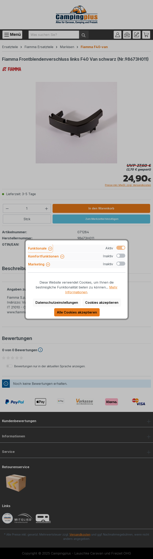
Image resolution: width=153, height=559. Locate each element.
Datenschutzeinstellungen (56, 302)
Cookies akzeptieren (101, 302)
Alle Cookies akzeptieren (77, 312)
